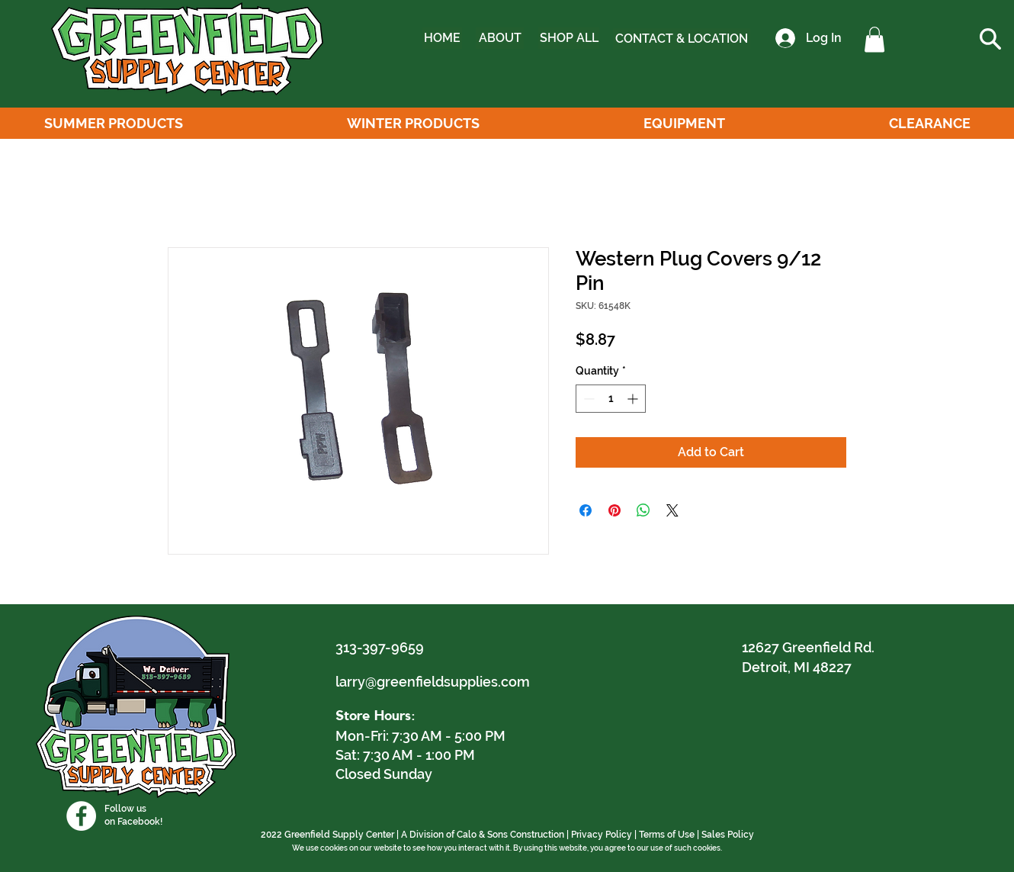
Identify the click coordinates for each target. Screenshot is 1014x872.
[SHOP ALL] (568, 38)
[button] (874, 39)
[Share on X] (672, 510)
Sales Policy (727, 834)
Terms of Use (667, 834)
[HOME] (442, 38)
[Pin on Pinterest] (614, 510)
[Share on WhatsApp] (643, 510)
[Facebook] (81, 816)
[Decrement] (587, 398)
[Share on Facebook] (585, 510)
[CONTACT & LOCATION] (681, 39)
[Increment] (633, 398)
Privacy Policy (601, 834)
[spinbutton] (610, 398)
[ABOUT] (500, 38)
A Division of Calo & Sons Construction (482, 834)
